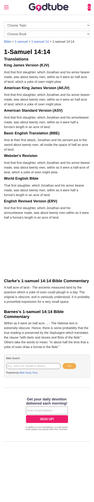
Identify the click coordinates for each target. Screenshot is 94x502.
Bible (7, 41)
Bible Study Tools (28, 372)
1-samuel (21, 41)
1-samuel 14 (40, 41)
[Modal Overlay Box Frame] (47, 414)
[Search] (89, 7)
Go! (69, 366)
